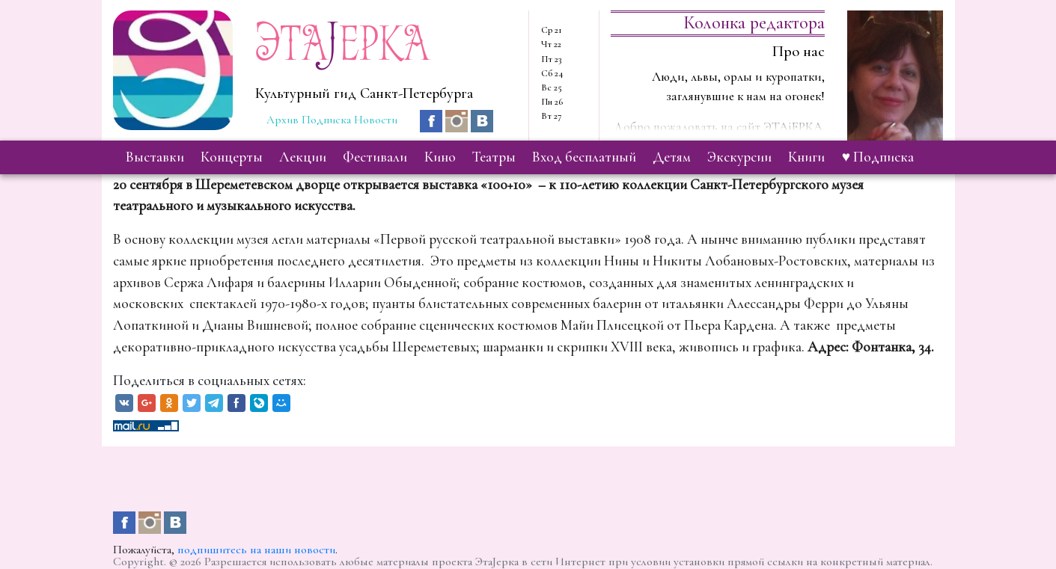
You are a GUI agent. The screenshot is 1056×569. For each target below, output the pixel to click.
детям (672, 157)
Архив (282, 119)
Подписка (326, 119)
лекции (302, 157)
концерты (232, 157)
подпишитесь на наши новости (256, 549)
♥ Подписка (878, 157)
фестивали (375, 157)
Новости (375, 119)
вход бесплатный (584, 157)
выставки (155, 157)
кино (440, 157)
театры (494, 157)
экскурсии (739, 157)
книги (806, 157)
